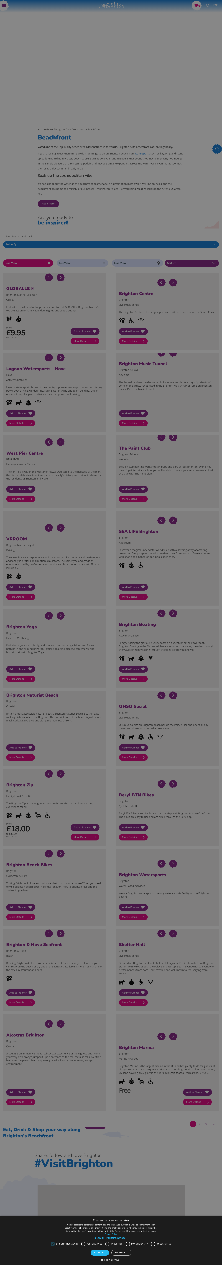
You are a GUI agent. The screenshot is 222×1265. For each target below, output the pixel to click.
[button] (111, 1238)
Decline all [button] (121, 1252)
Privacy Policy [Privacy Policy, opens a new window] (111, 1234)
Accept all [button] (100, 1252)
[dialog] (111, 1240)
